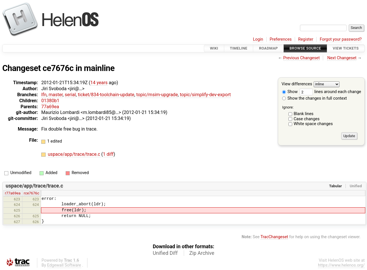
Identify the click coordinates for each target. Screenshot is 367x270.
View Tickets (346, 48)
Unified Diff (165, 253)
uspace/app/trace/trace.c (74, 154)
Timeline (238, 48)
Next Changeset (341, 58)
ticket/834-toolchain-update (106, 94)
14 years (99, 82)
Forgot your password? (341, 39)
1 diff (108, 154)
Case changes (306, 119)
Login (258, 39)
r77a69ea (12, 193)
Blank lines (303, 113)
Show (290, 91)
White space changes (313, 123)
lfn (43, 94)
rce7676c (31, 193)
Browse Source (305, 48)
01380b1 (50, 100)
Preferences (281, 39)
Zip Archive (201, 253)
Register (305, 39)
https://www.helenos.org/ (341, 265)
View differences (297, 84)
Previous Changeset (301, 58)
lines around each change (330, 91)
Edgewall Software (64, 265)
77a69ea (50, 106)
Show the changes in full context (314, 98)
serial (70, 94)
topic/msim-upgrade (157, 94)
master (55, 94)
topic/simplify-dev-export (205, 94)
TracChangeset (274, 236)
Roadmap (268, 48)
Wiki (214, 48)
